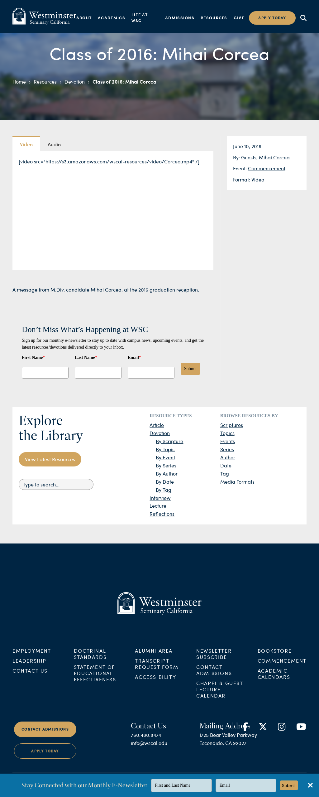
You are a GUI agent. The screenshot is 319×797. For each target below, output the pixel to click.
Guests (248, 157)
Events (227, 441)
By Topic (165, 449)
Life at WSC (139, 18)
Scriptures (231, 425)
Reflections (162, 513)
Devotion (74, 81)
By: (237, 157)
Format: (242, 179)
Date (225, 465)
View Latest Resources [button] (50, 459)
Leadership (29, 666)
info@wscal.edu (149, 748)
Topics (227, 433)
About (84, 18)
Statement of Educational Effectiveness (95, 678)
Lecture (158, 505)
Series (227, 449)
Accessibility (155, 682)
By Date (165, 481)
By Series (166, 465)
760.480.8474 (146, 740)
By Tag (163, 489)
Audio (54, 144)
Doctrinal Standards (90, 659)
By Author (167, 473)
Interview (160, 498)
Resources (214, 18)
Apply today (272, 18)
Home (19, 81)
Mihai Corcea (274, 157)
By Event (165, 457)
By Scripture (169, 441)
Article (157, 425)
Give (239, 18)
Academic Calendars (274, 679)
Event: (240, 168)
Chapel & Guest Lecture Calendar (219, 694)
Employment (31, 656)
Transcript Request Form (156, 669)
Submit (190, 368)
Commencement (266, 168)
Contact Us (30, 676)
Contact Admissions (214, 675)
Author (227, 457)
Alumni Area (154, 656)
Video (257, 179)
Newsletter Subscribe (213, 659)
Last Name (86, 357)
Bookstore (275, 656)
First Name (33, 357)
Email (134, 357)
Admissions (179, 18)
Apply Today (45, 756)
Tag (224, 473)
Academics (111, 18)
